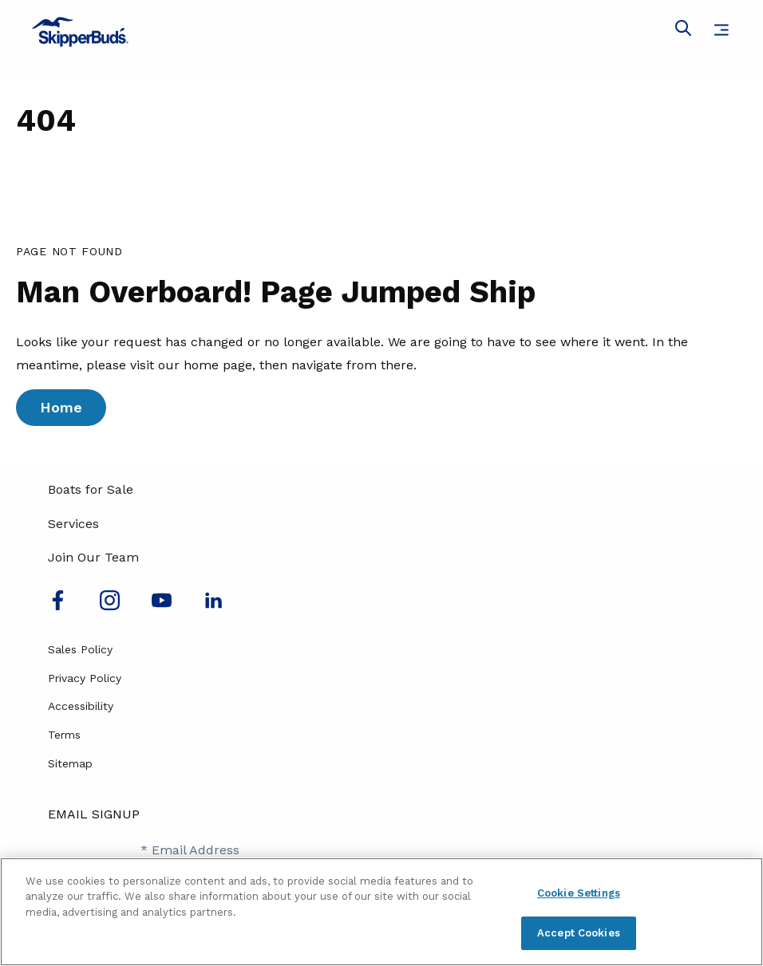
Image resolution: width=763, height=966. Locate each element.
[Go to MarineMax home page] (381, 32)
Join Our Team (93, 557)
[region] (381, 912)
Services (73, 523)
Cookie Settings (578, 893)
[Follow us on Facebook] (58, 605)
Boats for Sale (90, 489)
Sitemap (70, 763)
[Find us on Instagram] (110, 605)
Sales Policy (80, 649)
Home (61, 407)
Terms (64, 734)
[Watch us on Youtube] (162, 605)
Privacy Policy (84, 678)
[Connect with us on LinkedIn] (213, 605)
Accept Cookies (578, 933)
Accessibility (80, 706)
